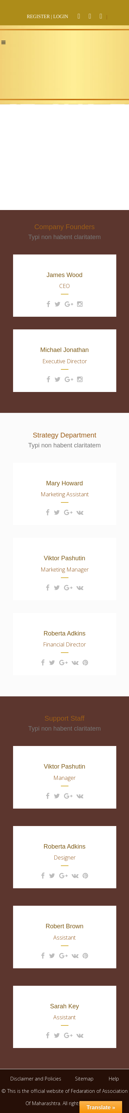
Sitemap (84, 1078)
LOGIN (60, 16)
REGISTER (38, 16)
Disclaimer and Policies (36, 1078)
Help (114, 1078)
